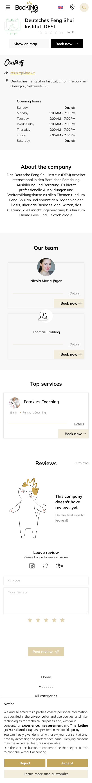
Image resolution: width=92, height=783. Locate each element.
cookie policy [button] (70, 730)
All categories (46, 696)
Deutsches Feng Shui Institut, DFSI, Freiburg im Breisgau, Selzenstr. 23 (48, 83)
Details (75, 293)
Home (46, 677)
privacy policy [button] (40, 716)
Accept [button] (67, 763)
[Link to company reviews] (51, 32)
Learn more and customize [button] (46, 774)
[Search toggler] (84, 7)
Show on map (25, 44)
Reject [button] (25, 763)
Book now (64, 44)
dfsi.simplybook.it (22, 73)
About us (46, 686)
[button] (9, 7)
